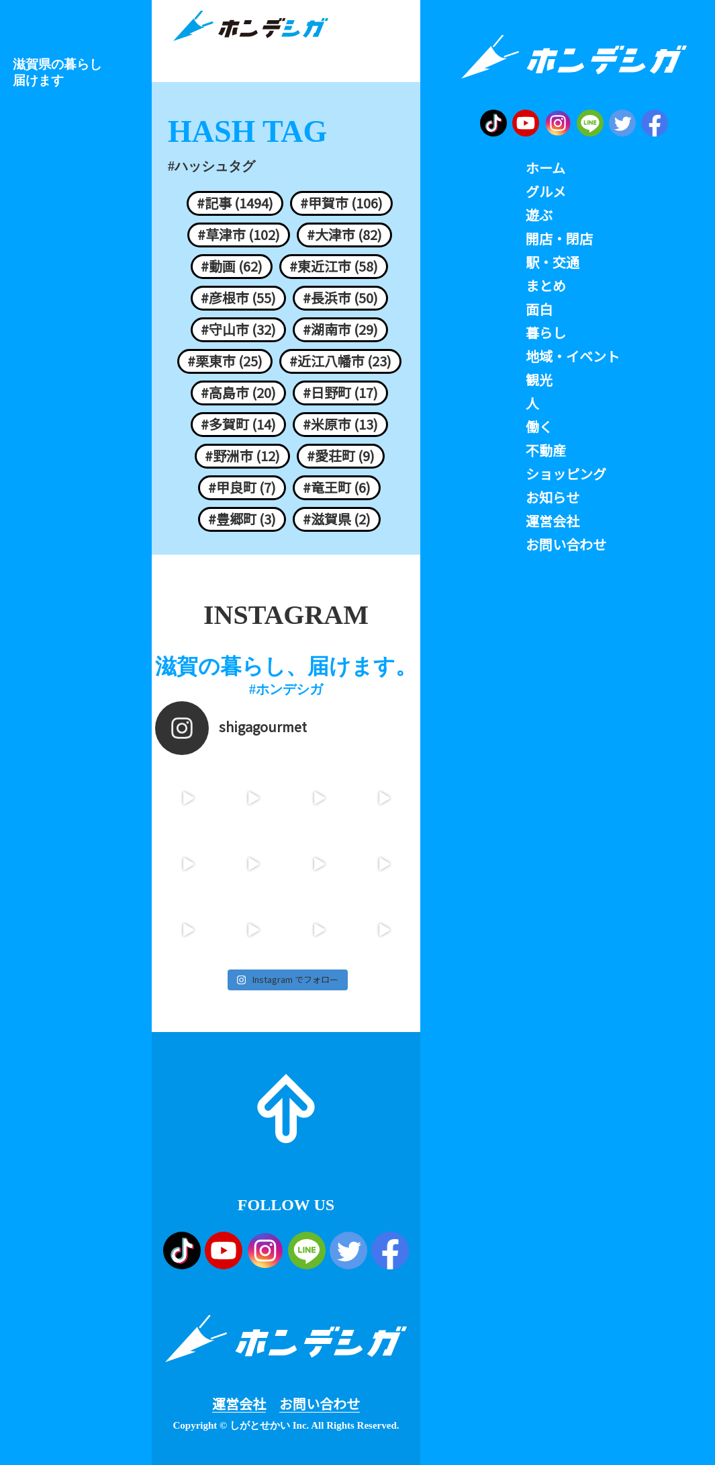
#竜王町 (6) (337, 487)
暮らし (546, 333)
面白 (539, 309)
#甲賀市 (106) (341, 203)
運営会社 (239, 1404)
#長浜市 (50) (340, 298)
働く (539, 427)
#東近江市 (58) (333, 266)
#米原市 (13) (340, 424)
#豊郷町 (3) (242, 519)
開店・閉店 (559, 238)
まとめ (546, 285)
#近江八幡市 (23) (340, 361)
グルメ (546, 191)
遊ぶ (539, 215)
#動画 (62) (232, 266)
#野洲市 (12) (242, 456)
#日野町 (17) (340, 392)
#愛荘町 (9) (341, 456)
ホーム (545, 168)
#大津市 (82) (344, 234)
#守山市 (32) (238, 329)
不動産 (546, 450)
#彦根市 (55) (238, 298)
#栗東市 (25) (225, 361)
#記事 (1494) (235, 203)
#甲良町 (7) (242, 487)
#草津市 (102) (238, 234)
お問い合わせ (319, 1404)
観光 (539, 380)
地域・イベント (573, 356)
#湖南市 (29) (340, 329)
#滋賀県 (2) (337, 519)
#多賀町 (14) (238, 424)
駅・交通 (552, 262)
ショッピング (566, 474)
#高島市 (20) (238, 392)
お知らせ (552, 497)
